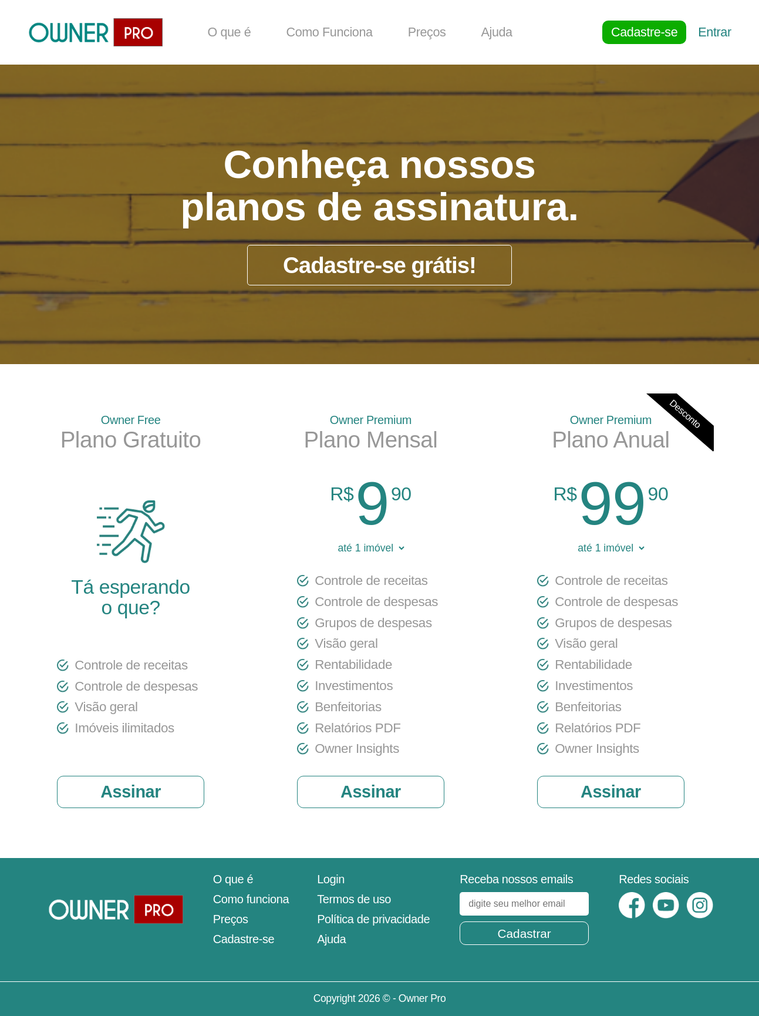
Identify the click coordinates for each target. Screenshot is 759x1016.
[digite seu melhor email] (524, 904)
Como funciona (251, 899)
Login (331, 879)
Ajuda (496, 32)
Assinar (130, 791)
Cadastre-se (644, 32)
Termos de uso (354, 899)
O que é (229, 32)
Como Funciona (329, 32)
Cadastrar (524, 933)
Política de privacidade (373, 919)
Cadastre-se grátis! (379, 265)
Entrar (714, 32)
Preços (427, 32)
